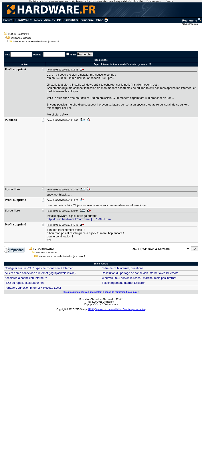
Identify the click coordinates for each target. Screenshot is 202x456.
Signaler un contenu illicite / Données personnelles (120, 309)
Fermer (169, 1)
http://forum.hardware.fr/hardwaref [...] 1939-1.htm (79, 219)
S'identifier (70, 20)
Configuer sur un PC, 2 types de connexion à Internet (39, 268)
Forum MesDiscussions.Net (93, 299)
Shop (102, 20)
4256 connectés (190, 24)
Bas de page (101, 60)
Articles (49, 20)
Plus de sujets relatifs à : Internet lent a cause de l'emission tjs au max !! (101, 292)
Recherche (191, 20)
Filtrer (73, 54)
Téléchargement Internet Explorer (123, 282)
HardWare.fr (24, 20)
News (38, 20)
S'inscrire (87, 20)
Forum (7, 20)
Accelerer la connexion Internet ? (26, 278)
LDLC (91, 309)
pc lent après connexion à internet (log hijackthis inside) (40, 273)
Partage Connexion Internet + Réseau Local (33, 287)
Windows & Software (21, 38)
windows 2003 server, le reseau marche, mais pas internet (139, 278)
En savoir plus (153, 1)
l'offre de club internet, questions (122, 268)
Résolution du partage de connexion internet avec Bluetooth (140, 273)
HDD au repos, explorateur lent (24, 282)
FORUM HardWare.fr (18, 34)
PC (59, 20)
